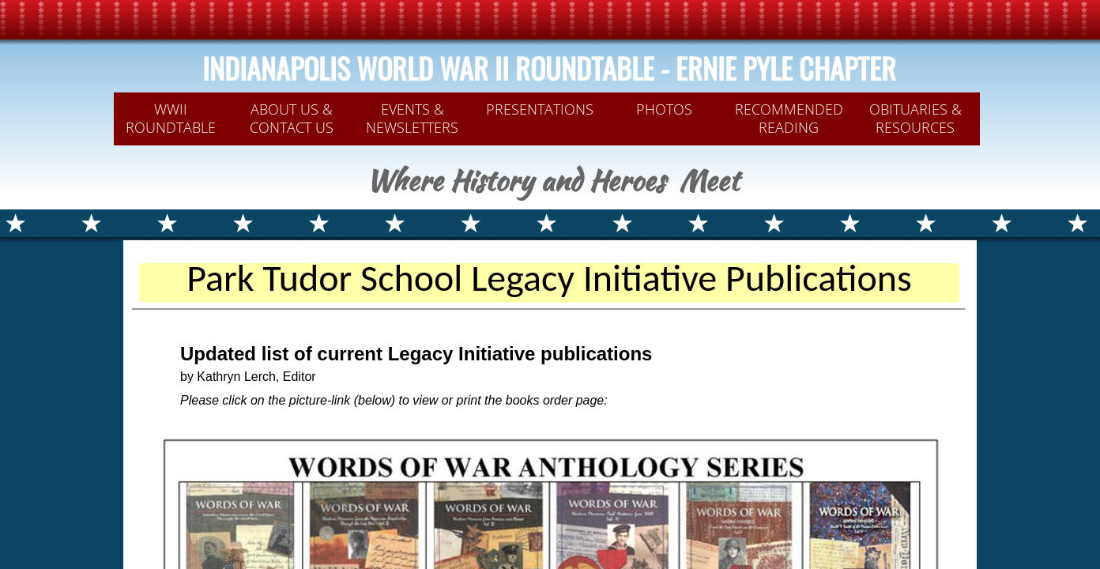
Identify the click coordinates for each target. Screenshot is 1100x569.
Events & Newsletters (412, 118)
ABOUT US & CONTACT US (291, 118)
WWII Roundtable (171, 118)
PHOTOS (664, 109)
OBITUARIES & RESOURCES (915, 118)
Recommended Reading (789, 118)
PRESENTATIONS (539, 109)
